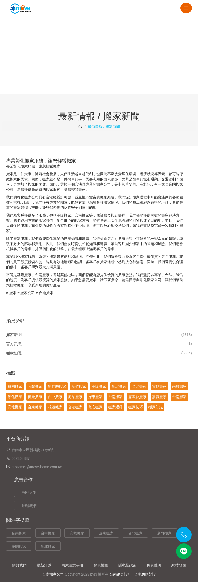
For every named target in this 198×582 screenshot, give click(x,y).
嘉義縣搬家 (137, 397)
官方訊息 (14, 344)
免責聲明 (154, 565)
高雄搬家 (15, 407)
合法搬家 (75, 407)
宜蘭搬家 (35, 386)
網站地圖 (178, 565)
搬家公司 (27, 293)
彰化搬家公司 (28, 197)
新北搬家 (119, 386)
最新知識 (44, 565)
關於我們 (19, 565)
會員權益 (101, 565)
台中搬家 (55, 397)
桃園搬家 (15, 386)
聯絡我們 (29, 506)
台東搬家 (35, 407)
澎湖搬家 (75, 397)
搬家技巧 (135, 407)
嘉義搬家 (159, 397)
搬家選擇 (115, 407)
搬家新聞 (14, 335)
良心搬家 (95, 407)
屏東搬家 (95, 397)
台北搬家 (139, 386)
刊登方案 (29, 493)
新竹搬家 (79, 386)
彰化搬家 (20, 166)
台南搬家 (82, 215)
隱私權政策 (127, 565)
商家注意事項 (72, 565)
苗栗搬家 (35, 397)
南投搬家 (179, 386)
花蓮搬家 (55, 407)
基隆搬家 (99, 386)
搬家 (12, 293)
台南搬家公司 (53, 574)
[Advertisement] (99, 55)
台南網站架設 (145, 574)
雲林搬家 (159, 386)
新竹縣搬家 (57, 386)
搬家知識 (14, 353)
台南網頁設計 (120, 574)
